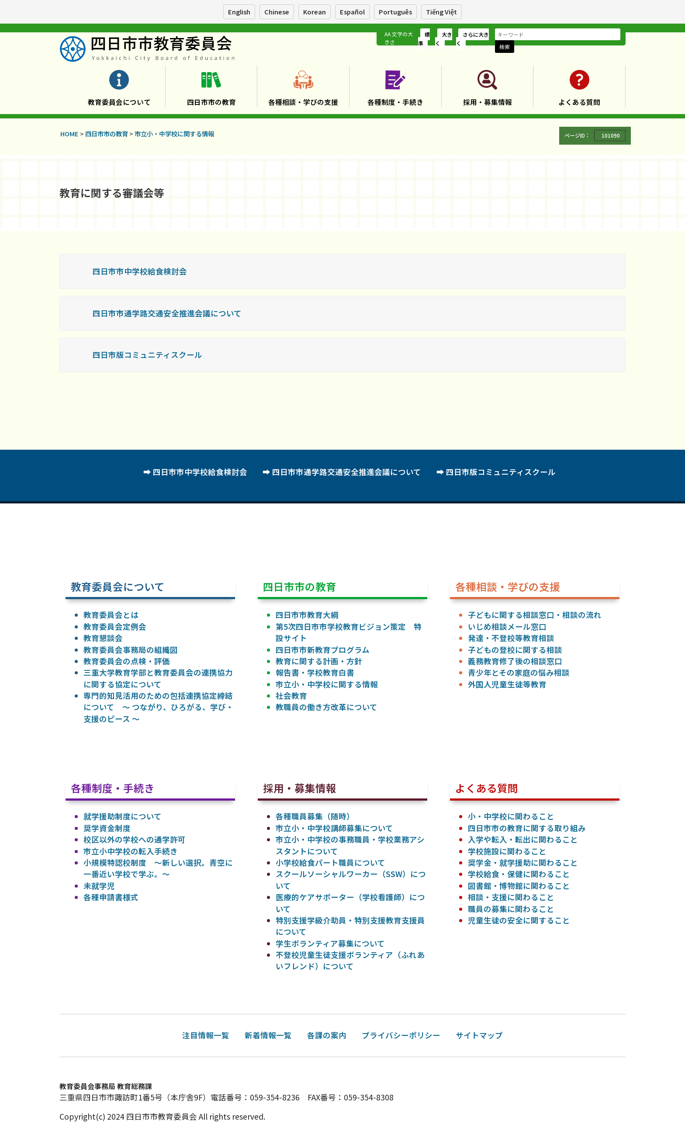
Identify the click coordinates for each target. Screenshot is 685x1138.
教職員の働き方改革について (326, 706)
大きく (443, 39)
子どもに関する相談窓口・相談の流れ (535, 614)
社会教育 (291, 695)
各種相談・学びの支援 (303, 102)
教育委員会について (119, 102)
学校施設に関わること (507, 851)
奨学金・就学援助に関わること (523, 862)
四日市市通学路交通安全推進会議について (167, 313)
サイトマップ (479, 1035)
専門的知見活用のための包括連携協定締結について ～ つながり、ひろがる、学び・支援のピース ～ (158, 707)
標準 (424, 39)
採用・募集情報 (487, 102)
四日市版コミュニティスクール (147, 354)
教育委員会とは (110, 614)
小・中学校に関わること (511, 816)
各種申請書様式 (110, 897)
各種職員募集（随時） (315, 816)
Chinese (276, 11)
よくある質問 (579, 102)
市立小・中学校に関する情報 (327, 684)
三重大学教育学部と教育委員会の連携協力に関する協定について (158, 678)
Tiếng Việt (441, 11)
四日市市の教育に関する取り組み (527, 827)
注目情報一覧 (205, 1035)
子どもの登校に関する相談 (515, 649)
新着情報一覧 (268, 1035)
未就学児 (99, 885)
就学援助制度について (122, 816)
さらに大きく (472, 39)
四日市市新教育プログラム (323, 649)
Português (395, 11)
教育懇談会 (103, 637)
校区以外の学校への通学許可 (134, 839)
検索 (504, 46)
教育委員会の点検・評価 (126, 661)
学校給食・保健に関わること (519, 873)
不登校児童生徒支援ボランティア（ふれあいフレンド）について (350, 960)
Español (352, 11)
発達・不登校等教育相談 (511, 637)
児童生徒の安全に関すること (519, 920)
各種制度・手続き (395, 102)
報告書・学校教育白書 (315, 672)
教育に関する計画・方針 (319, 661)
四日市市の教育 (211, 102)
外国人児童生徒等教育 (507, 684)
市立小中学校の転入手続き (130, 851)
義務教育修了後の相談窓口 (515, 661)
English (239, 11)
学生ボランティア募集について (330, 943)
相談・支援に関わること (511, 897)
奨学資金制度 (107, 827)
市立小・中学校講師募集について (334, 827)
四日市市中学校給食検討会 (140, 271)
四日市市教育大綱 (307, 614)
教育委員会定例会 (114, 626)
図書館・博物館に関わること (519, 885)
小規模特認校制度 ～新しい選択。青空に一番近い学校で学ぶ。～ (158, 868)
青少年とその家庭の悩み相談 (519, 672)
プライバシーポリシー (401, 1035)
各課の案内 (326, 1035)
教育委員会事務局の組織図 (130, 649)
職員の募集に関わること (511, 908)
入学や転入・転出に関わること (523, 839)
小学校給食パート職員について (330, 862)
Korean (314, 11)
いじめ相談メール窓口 (507, 626)
